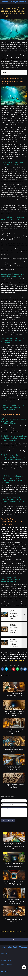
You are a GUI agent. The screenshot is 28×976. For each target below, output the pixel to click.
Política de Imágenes (6, 964)
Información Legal (5, 953)
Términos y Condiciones (7, 957)
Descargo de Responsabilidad (8, 968)
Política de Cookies (6, 960)
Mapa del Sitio (4, 971)
